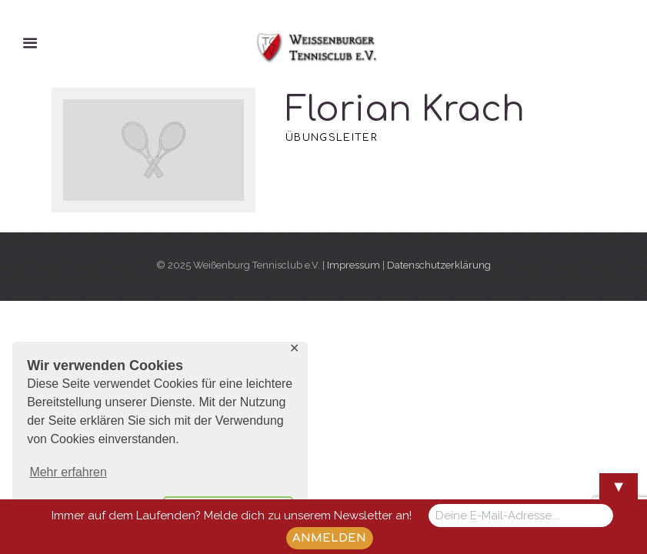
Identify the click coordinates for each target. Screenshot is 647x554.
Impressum (353, 265)
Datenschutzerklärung (439, 265)
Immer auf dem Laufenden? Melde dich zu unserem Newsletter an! (232, 515)
